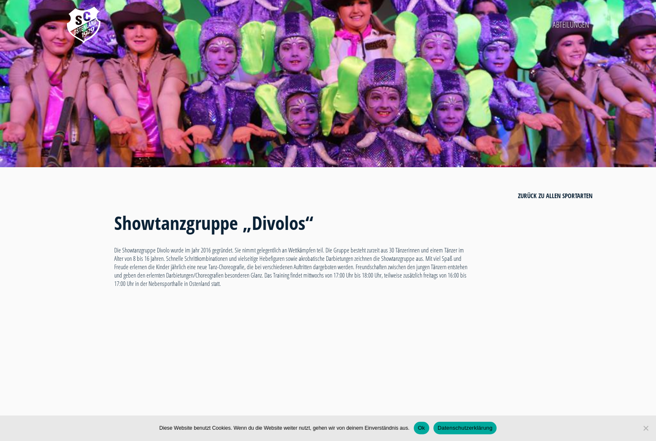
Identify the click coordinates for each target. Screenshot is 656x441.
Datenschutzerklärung (465, 428)
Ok (421, 428)
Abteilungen (571, 24)
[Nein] (645, 428)
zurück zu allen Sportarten (555, 195)
